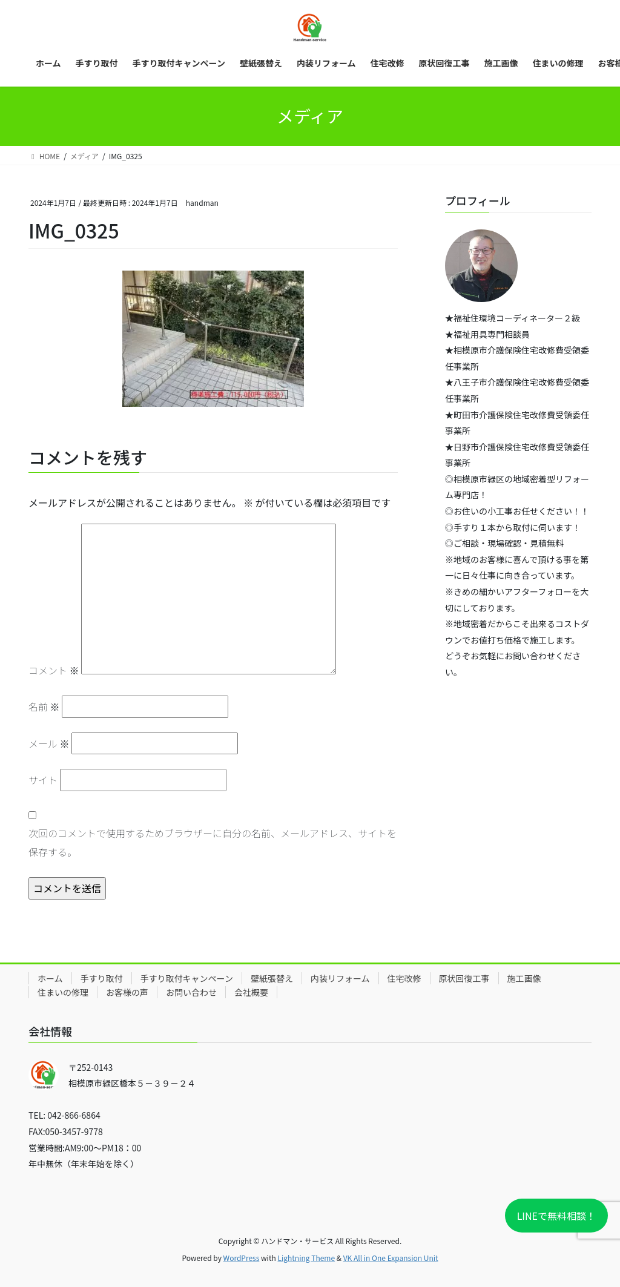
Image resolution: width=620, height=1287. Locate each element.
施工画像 (524, 978)
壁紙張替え (272, 978)
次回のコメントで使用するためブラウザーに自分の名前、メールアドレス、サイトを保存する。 (212, 842)
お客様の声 (127, 992)
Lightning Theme (306, 1257)
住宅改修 (404, 978)
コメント (53, 670)
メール (49, 743)
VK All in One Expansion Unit (390, 1257)
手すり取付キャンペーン (186, 978)
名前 (44, 706)
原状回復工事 (464, 978)
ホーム (50, 978)
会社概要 (251, 992)
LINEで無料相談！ (556, 1215)
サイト (43, 779)
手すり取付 (102, 978)
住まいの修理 (63, 992)
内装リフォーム (340, 978)
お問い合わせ (191, 992)
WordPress (241, 1257)
